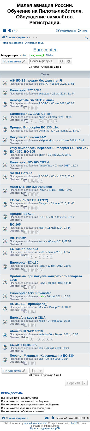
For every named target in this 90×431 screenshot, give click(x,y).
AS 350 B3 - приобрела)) (28, 304)
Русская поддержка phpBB (45, 428)
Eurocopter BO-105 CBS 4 (29, 162)
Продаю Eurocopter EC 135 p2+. (34, 127)
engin (42, 117)
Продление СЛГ (22, 214)
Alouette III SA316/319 (26, 331)
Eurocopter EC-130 (24, 262)
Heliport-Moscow (48, 140)
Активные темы (34, 42)
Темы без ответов (12, 42)
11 (45, 121)
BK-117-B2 (18, 238)
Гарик (42, 189)
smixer (23, 55)
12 (50, 121)
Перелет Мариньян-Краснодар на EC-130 (42, 355)
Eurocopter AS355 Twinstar (30, 293)
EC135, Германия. (23, 345)
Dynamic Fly (46, 130)
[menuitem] (13, 31)
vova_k (40, 55)
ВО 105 (15, 224)
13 (55, 121)
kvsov (42, 241)
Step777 (43, 83)
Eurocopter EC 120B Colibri (30, 114)
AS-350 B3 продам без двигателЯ (36, 80)
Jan (41, 348)
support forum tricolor (35, 423)
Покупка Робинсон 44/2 (28, 137)
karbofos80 (45, 334)
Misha (49, 55)
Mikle (42, 320)
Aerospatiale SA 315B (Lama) (32, 100)
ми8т (42, 252)
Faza (41, 265)
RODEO (43, 103)
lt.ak (31, 55)
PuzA (42, 283)
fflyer (41, 227)
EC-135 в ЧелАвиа (24, 249)
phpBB (73, 423)
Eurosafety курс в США (28, 317)
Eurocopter (45, 49)
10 (40, 121)
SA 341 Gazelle (21, 173)
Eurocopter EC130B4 (25, 90)
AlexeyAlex (45, 165)
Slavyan (43, 203)
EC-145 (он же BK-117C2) (29, 200)
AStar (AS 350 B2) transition (31, 186)
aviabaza (44, 93)
